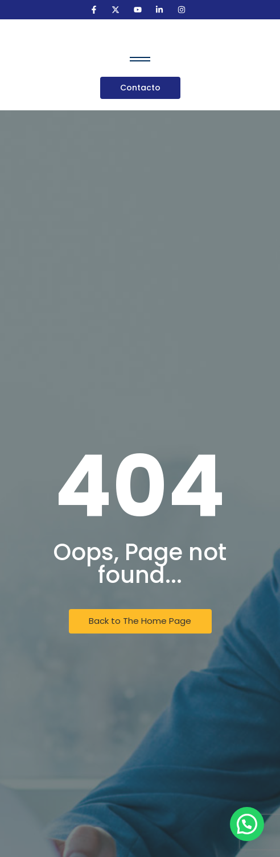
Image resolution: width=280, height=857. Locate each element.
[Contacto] (140, 88)
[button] (247, 824)
